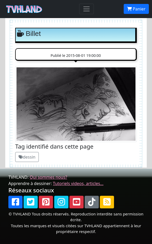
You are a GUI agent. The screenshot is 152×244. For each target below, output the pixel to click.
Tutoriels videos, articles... (78, 183)
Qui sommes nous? (48, 177)
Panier (136, 9)
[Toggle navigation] (86, 9)
